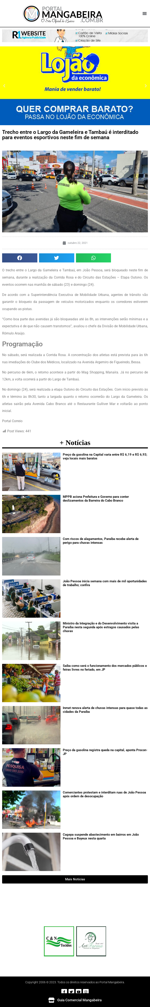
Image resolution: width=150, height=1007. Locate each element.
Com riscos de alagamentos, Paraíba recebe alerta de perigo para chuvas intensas (101, 541)
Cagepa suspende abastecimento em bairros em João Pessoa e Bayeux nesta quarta (101, 836)
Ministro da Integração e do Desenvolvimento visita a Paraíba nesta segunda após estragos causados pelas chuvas (101, 627)
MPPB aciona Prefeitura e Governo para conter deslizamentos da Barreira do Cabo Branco (96, 498)
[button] (144, 13)
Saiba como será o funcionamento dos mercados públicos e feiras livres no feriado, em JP (105, 667)
